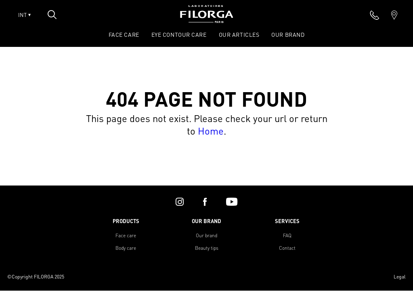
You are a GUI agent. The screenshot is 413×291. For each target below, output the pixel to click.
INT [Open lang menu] (24, 15)
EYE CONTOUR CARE (179, 34)
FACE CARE (124, 34)
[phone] (374, 15)
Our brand (206, 235)
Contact (287, 248)
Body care (125, 248)
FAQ (287, 235)
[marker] (394, 15)
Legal (400, 277)
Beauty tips (206, 248)
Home (211, 130)
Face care (125, 235)
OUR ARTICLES (239, 34)
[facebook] (205, 202)
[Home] (206, 20)
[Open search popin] (52, 14)
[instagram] (180, 202)
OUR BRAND (287, 34)
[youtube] (231, 202)
